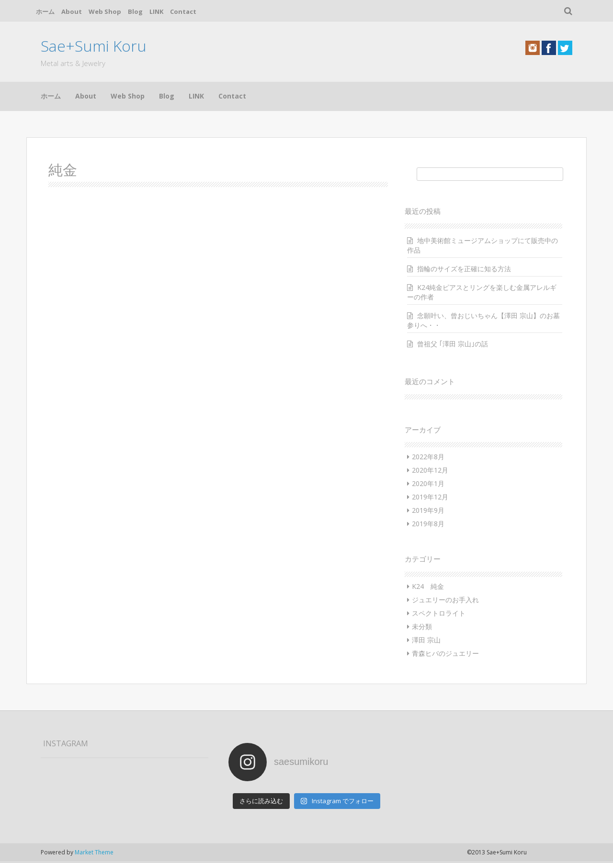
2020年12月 (430, 470)
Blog (135, 11)
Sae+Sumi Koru (94, 45)
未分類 (422, 626)
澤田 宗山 (426, 639)
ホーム (45, 11)
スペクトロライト (438, 613)
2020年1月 (428, 483)
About (71, 11)
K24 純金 (428, 586)
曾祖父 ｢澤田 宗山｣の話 (452, 343)
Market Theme (94, 852)
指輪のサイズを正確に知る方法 (464, 268)
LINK (156, 11)
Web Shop (105, 11)
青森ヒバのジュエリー (445, 653)
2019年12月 (430, 496)
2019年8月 (428, 523)
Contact (183, 11)
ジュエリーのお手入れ (445, 599)
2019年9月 (428, 510)
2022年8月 (428, 456)
